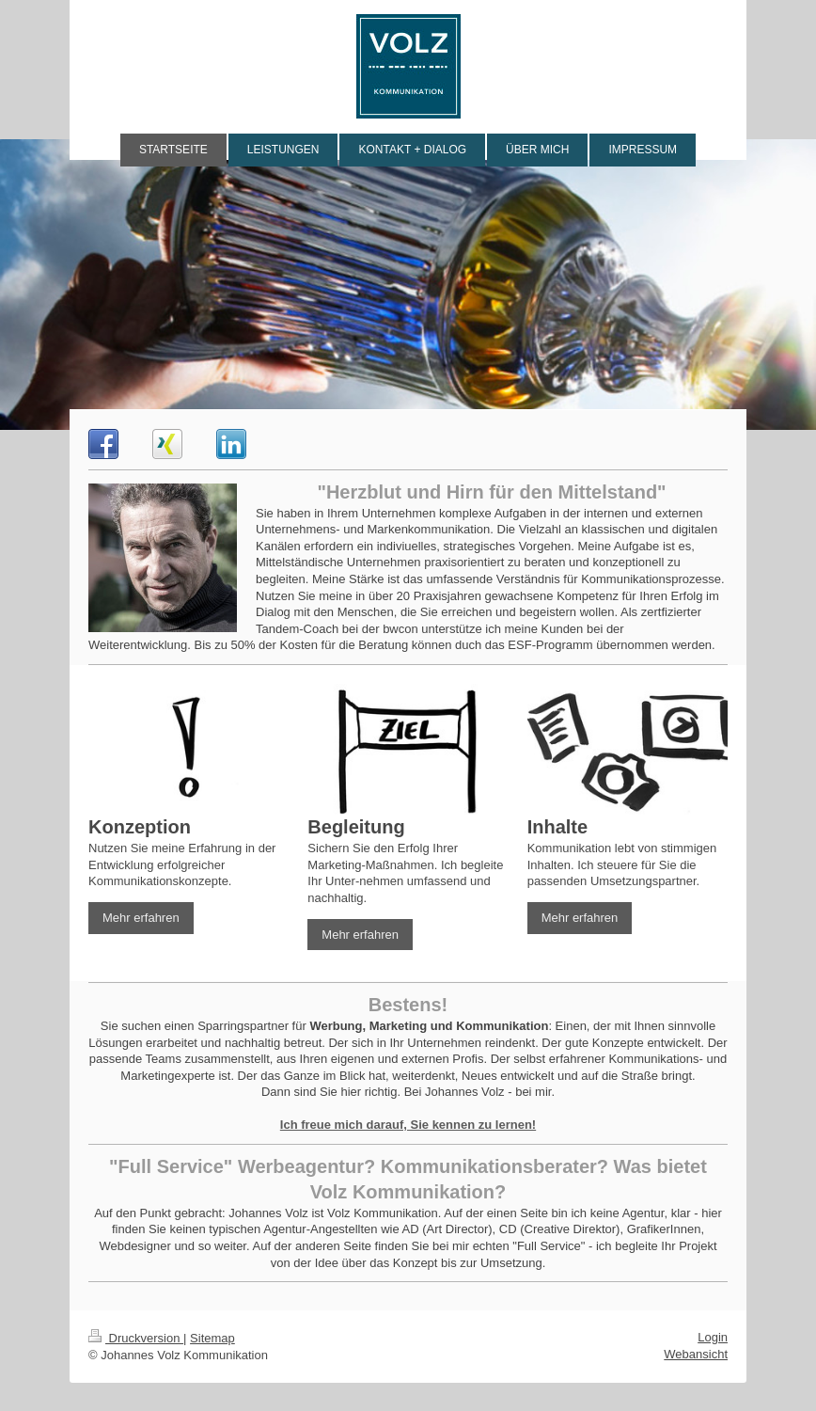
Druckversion (135, 1338)
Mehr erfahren (141, 918)
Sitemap (212, 1338)
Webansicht (696, 1354)
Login (713, 1337)
